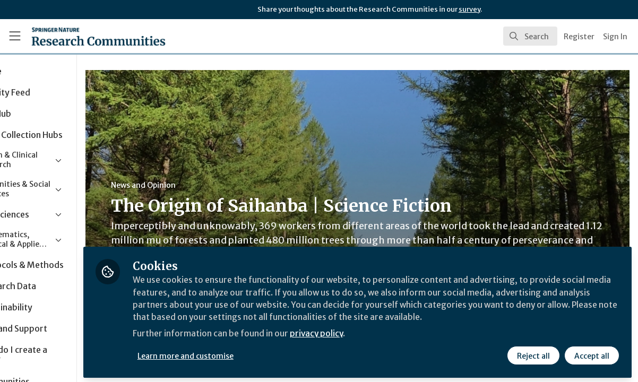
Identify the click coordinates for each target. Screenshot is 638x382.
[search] (530, 36)
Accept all (591, 354)
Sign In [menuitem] (615, 36)
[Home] (82, 36)
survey (469, 9)
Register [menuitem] (579, 36)
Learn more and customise (244, 354)
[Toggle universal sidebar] (15, 36)
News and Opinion (202, 185)
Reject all (532, 354)
